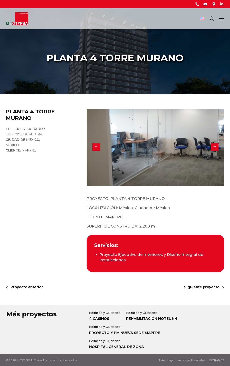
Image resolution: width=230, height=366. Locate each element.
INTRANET (216, 360)
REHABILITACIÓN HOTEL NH (151, 319)
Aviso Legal (166, 360)
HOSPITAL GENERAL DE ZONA (116, 347)
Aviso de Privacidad (191, 360)
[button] (96, 147)
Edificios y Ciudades (104, 313)
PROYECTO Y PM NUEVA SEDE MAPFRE (124, 333)
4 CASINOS (99, 319)
